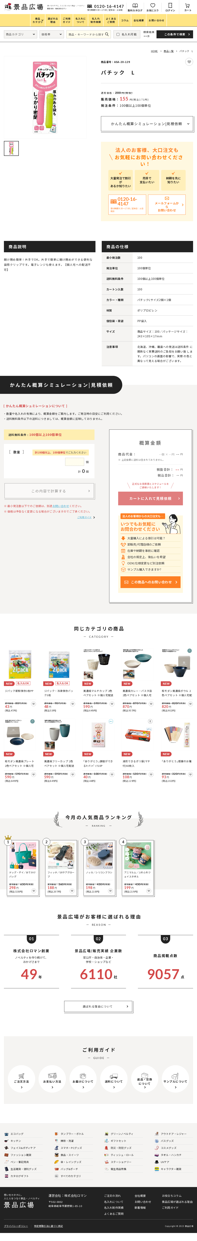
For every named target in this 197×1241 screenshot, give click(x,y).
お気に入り (153, 10)
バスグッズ (164, 1149)
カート (188, 10)
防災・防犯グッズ (117, 1156)
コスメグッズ (165, 1156)
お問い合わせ (60, 506)
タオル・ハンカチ (168, 1163)
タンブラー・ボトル (69, 1142)
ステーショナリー (117, 1170)
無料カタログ (135, 10)
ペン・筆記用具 (16, 1170)
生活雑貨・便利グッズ (20, 1177)
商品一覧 (169, 51)
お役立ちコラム (172, 1204)
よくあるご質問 (114, 1222)
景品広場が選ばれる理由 (177, 1210)
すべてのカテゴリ (67, 1184)
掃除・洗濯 (64, 1149)
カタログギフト (16, 1184)
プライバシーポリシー (16, 1234)
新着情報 (140, 1216)
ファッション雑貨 (17, 1163)
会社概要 (140, 1204)
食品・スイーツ (66, 1163)
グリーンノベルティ (119, 1142)
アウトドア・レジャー (171, 1142)
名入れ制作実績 (114, 1216)
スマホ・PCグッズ (68, 1156)
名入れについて (114, 1210)
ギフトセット (115, 1149)
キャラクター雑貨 (168, 1177)
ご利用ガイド (84, 517)
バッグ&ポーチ (66, 1177)
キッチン (12, 1149)
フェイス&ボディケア (20, 1156)
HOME (154, 51)
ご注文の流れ (112, 1204)
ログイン (170, 10)
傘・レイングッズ (67, 1170)
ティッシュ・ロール (119, 1163)
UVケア (162, 1170)
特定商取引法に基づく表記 (48, 1234)
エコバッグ (14, 1142)
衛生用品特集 (115, 1177)
